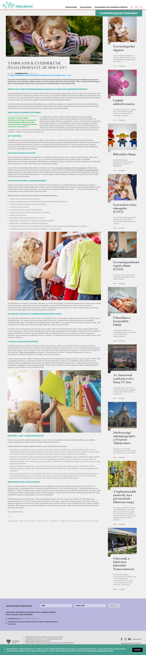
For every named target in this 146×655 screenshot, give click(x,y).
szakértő (54, 521)
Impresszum (137, 639)
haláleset (82, 168)
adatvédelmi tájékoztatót (30, 618)
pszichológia (42, 521)
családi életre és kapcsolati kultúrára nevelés (79, 521)
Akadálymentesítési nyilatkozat (131, 643)
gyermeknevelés (27, 521)
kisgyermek (13, 521)
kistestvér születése (63, 168)
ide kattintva (102, 651)
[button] (131, 7)
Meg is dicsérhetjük (27, 352)
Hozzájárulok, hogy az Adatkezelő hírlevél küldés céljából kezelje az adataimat (33, 623)
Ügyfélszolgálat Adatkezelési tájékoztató (37, 641)
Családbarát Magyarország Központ (111, 7)
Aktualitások (86, 7)
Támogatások (71, 7)
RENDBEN (137, 650)
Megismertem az (23, 618)
